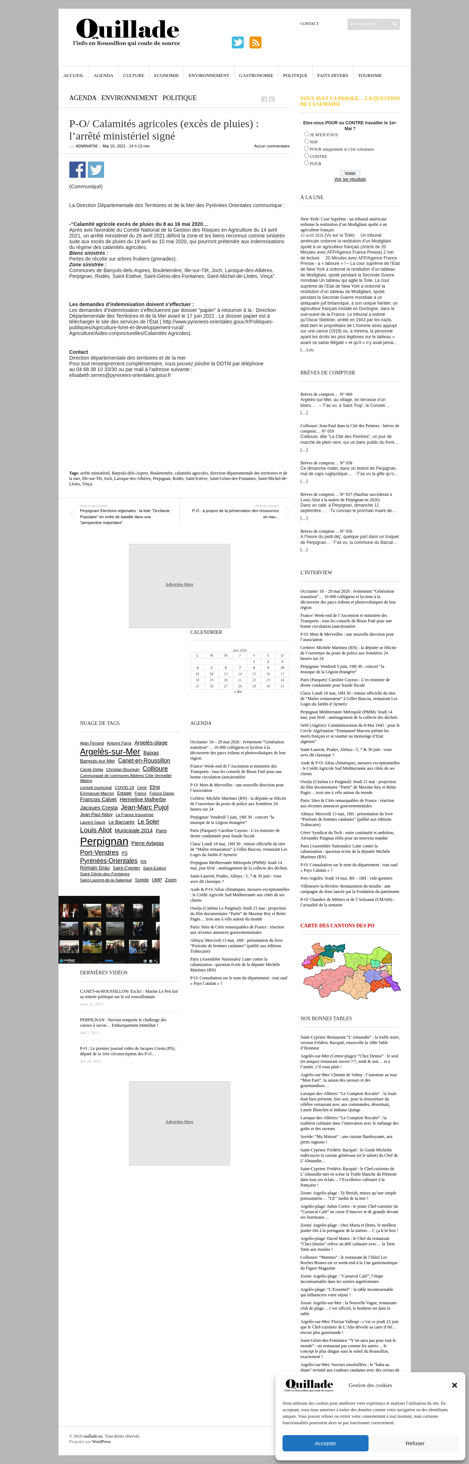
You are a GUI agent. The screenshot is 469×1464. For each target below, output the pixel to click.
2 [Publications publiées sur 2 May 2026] (268, 662)
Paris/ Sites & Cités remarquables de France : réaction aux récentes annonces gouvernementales (347, 803)
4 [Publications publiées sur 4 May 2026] (197, 668)
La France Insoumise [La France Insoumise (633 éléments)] (135, 814)
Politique (295, 75)
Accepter (325, 1443)
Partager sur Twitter (96, 170)
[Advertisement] (179, 398)
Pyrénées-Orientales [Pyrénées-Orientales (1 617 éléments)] (109, 860)
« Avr (238, 692)
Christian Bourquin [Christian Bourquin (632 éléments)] (123, 769)
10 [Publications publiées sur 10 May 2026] (282, 668)
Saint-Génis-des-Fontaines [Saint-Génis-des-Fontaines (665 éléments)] (105, 874)
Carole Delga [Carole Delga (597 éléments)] (91, 769)
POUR (316, 163)
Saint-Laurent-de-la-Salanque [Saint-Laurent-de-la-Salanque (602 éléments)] (106, 880)
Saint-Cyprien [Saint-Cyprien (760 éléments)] (126, 868)
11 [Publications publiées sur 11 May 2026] (197, 674)
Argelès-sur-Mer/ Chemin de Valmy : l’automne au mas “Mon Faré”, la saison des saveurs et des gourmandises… (349, 1080)
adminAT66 (87, 146)
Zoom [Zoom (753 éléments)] (171, 880)
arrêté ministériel (95, 473)
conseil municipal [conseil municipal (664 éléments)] (96, 787)
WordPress (101, 1441)
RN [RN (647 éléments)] (143, 861)
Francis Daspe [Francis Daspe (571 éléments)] (162, 793)
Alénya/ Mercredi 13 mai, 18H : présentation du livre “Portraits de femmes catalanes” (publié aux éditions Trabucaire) (347, 819)
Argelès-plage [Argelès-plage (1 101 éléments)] (151, 743)
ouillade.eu (93, 1436)
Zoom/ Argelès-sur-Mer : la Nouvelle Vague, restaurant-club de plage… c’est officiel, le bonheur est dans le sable (349, 1308)
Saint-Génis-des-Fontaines (232, 478)
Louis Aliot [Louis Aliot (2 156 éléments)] (96, 830)
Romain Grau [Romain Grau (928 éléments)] (95, 868)
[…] (304, 349)
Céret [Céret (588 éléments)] (141, 787)
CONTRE (318, 156)
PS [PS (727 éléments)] (125, 853)
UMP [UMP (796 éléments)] (157, 880)
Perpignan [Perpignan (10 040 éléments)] (104, 841)
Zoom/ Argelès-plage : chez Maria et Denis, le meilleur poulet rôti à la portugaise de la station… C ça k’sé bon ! (350, 1228)
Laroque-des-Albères (132, 478)
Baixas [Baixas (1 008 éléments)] (151, 753)
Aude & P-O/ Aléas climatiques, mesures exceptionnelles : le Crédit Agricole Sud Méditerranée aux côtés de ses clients (350, 768)
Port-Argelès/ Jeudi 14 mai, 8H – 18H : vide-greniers (347, 878)
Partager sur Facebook (77, 170)
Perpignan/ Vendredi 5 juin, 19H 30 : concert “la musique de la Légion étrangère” (342, 669)
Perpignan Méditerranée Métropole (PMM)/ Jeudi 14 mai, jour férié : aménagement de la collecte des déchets (349, 714)
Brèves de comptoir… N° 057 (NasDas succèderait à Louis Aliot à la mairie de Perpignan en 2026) (346, 497)
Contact (310, 23)
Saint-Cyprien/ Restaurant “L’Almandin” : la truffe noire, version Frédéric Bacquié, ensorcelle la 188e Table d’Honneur (350, 1043)
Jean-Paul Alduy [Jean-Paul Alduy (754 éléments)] (96, 814)
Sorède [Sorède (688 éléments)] (142, 880)
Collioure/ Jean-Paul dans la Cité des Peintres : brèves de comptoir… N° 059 (350, 428)
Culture (134, 75)
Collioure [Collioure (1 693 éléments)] (155, 768)
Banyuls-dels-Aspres (130, 473)
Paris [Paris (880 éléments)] (161, 830)
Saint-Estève (197, 478)
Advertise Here (179, 584)
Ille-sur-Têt (92, 478)
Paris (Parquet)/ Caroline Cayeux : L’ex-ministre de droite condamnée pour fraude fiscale (345, 682)
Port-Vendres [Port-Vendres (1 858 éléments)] (99, 852)
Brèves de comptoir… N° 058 (326, 462)
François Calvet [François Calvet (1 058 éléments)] (98, 799)
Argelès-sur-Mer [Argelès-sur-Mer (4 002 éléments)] (110, 751)
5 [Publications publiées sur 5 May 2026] (211, 668)
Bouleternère (161, 473)
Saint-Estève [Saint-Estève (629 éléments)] (154, 868)
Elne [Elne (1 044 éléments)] (155, 787)
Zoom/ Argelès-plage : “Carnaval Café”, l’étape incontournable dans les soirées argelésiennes (342, 1279)
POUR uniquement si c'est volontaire (342, 149)
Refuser (415, 1443)
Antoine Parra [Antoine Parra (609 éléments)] (119, 743)
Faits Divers (332, 75)
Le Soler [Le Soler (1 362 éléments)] (148, 821)
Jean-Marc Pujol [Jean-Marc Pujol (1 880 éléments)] (144, 807)
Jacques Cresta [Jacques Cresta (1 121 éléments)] (99, 807)
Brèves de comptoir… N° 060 (326, 394)
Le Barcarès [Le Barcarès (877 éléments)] (121, 822)
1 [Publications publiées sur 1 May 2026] (254, 662)
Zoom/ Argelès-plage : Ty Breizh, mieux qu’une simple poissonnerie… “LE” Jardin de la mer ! (348, 1195)
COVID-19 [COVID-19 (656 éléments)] (124, 787)
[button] (454, 1385)
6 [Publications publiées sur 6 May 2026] (226, 668)
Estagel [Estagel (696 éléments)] (124, 793)
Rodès (178, 478)
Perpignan (162, 478)
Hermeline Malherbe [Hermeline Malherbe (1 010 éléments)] (143, 799)
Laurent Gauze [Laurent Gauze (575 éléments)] (93, 822)
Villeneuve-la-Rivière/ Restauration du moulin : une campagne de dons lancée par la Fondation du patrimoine (350, 889)
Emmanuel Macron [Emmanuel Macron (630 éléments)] (97, 793)
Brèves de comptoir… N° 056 (326, 531)
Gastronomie (256, 75)
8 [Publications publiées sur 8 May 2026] (254, 668)
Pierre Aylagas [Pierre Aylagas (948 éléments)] (148, 843)
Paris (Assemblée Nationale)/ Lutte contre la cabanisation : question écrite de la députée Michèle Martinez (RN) (345, 851)
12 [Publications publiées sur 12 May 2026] (212, 674)
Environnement (209, 75)
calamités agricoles (191, 473)
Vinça (87, 483)
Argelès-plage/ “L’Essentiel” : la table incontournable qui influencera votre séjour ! (347, 1292)
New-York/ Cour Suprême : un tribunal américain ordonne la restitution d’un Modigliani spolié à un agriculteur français (344, 224)
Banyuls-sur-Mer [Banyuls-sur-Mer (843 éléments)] (97, 761)
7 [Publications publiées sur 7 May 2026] (240, 668)
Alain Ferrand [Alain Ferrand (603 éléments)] (92, 743)
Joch (108, 478)
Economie (166, 75)
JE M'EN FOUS (324, 134)
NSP (314, 142)
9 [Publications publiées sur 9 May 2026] (268, 668)
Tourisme (370, 75)
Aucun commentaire (272, 146)
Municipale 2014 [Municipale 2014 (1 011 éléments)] (134, 830)
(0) (311, 350)
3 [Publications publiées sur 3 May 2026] (282, 662)
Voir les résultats (350, 179)
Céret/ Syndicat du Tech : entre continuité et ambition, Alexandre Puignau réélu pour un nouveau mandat (348, 835)
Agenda (103, 75)
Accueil (74, 75)
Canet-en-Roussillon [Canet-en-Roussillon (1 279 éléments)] (144, 760)
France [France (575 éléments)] (140, 793)
